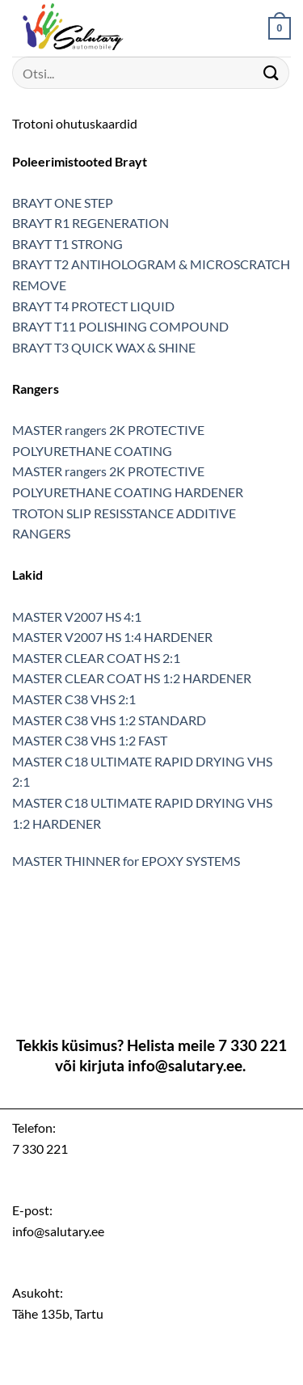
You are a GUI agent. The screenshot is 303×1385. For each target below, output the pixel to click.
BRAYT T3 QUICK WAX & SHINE (104, 347)
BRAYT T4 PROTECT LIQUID (93, 306)
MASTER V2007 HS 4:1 (76, 616)
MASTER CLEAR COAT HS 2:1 (96, 657)
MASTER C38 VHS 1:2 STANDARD (109, 720)
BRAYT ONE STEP (62, 202)
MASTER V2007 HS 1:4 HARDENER (112, 636)
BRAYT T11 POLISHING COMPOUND (120, 326)
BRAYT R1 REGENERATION (90, 222)
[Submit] (271, 72)
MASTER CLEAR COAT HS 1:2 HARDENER (131, 678)
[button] (279, 28)
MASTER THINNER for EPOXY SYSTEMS (126, 860)
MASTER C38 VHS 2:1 (74, 699)
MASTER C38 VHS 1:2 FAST (89, 740)
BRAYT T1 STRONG (67, 243)
